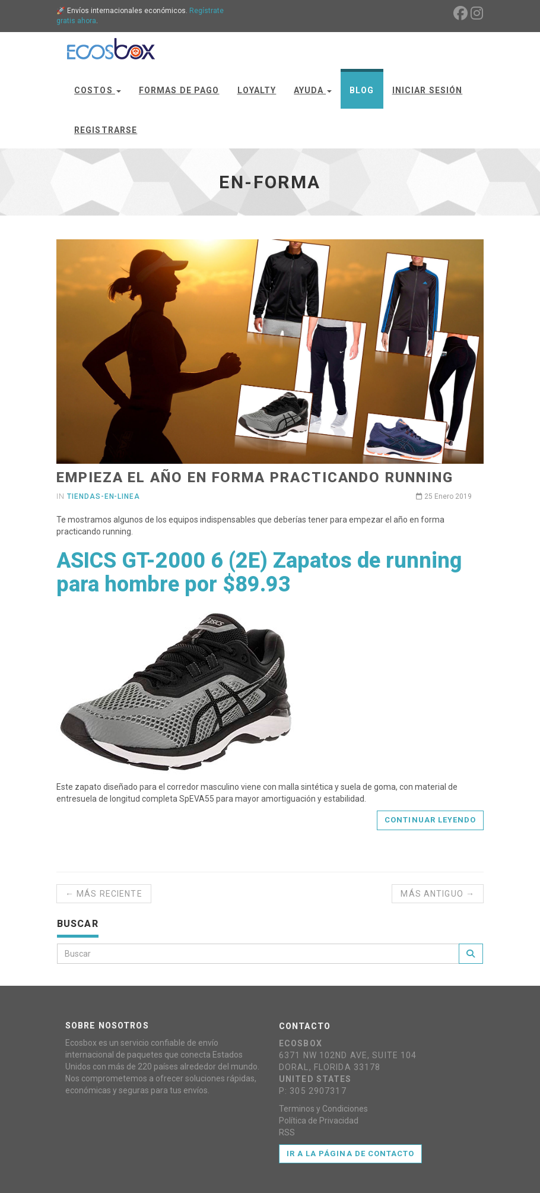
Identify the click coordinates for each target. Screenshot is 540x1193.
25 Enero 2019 (444, 496)
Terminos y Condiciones (323, 1108)
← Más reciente (103, 893)
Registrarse (105, 130)
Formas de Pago (179, 90)
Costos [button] (97, 90)
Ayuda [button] (313, 90)
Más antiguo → (438, 893)
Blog (362, 90)
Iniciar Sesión (427, 90)
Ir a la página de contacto (350, 1153)
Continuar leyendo (430, 819)
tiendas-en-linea (103, 496)
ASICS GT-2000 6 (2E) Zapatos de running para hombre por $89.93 (259, 572)
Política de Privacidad (318, 1120)
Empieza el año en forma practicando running (254, 477)
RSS (287, 1132)
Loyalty (257, 90)
